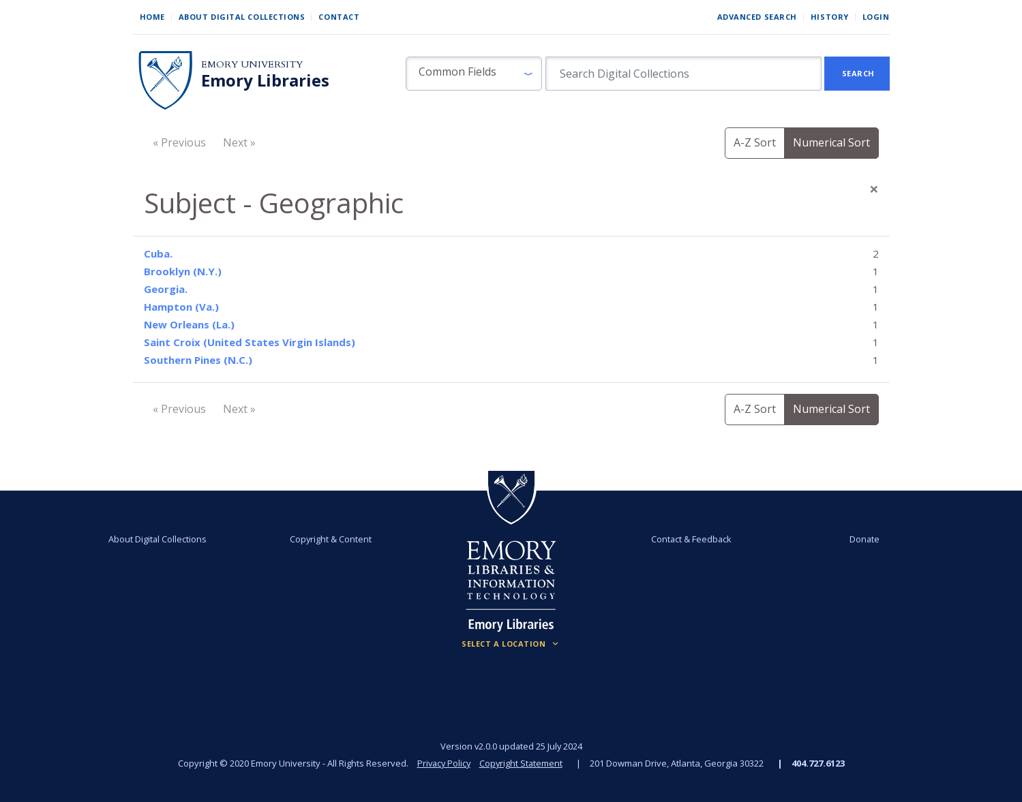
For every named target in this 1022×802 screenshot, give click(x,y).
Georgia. (165, 289)
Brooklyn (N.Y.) (183, 271)
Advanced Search (757, 17)
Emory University (252, 64)
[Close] (874, 189)
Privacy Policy (443, 763)
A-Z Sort (755, 142)
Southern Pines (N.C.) (198, 360)
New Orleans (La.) (189, 324)
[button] (474, 74)
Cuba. (158, 253)
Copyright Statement (522, 763)
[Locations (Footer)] (511, 644)
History (830, 17)
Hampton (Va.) (181, 306)
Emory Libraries (265, 80)
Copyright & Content (331, 539)
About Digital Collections (242, 17)
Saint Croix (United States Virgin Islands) (249, 342)
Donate (862, 539)
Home (152, 17)
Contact (338, 17)
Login (876, 17)
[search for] (683, 74)
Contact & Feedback (690, 539)
